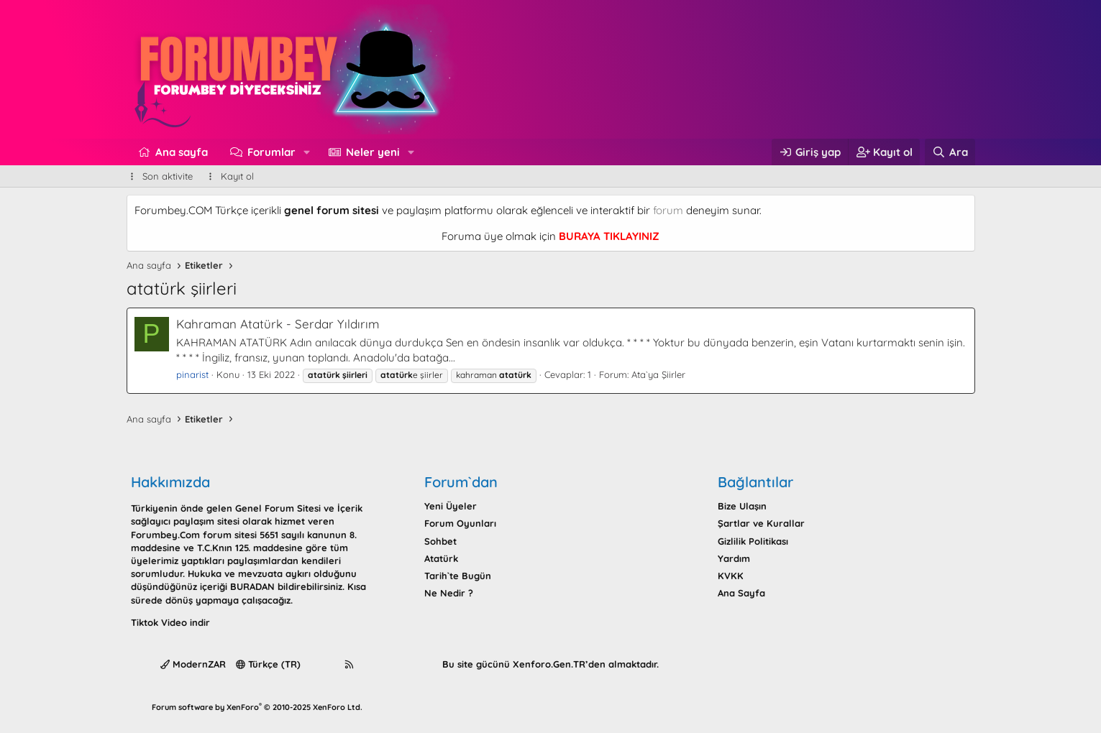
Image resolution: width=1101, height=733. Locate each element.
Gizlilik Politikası (753, 541)
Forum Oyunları (460, 523)
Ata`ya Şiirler (658, 374)
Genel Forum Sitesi (278, 508)
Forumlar (271, 152)
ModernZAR (193, 664)
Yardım (734, 558)
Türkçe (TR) (268, 664)
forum (668, 210)
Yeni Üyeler (450, 506)
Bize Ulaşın (742, 506)
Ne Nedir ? (448, 593)
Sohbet (440, 541)
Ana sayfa (181, 152)
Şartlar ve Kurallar (761, 523)
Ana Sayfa (741, 593)
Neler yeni (373, 152)
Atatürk (441, 558)
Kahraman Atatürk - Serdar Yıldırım (278, 323)
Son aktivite (167, 176)
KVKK (731, 575)
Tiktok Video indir (170, 622)
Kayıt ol (237, 176)
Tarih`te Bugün (457, 575)
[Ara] (949, 152)
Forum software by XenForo (257, 707)
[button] (307, 152)
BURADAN (252, 586)
